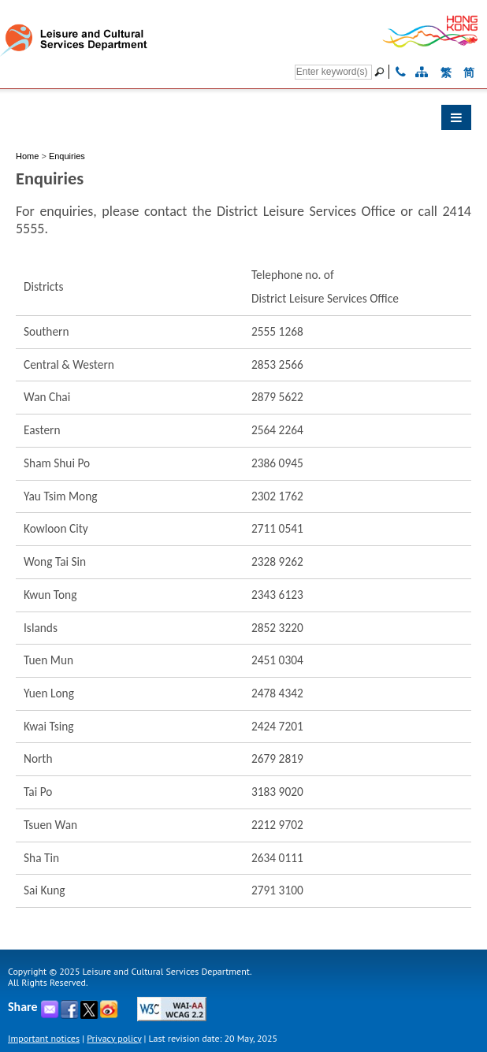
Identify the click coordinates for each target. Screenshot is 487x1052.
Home (27, 156)
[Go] (381, 72)
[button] (243, 121)
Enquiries (67, 156)
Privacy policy (114, 1038)
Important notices (44, 1038)
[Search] (333, 72)
